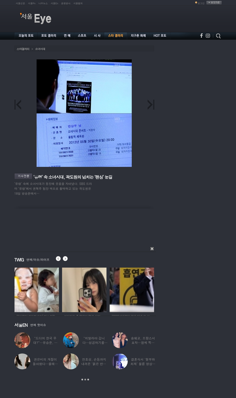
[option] (44, 289)
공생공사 (65, 3)
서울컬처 (78, 3)
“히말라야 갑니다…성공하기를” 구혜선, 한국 (94, 342)
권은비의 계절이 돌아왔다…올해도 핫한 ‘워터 (45, 363)
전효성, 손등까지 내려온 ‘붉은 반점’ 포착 (94, 363)
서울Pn (32, 3)
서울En (54, 3)
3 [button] (88, 379)
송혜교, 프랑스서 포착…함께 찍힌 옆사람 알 (143, 342)
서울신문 (20, 3)
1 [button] (82, 379)
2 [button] (85, 379)
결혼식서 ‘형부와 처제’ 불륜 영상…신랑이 (142, 363)
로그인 (201, 3)
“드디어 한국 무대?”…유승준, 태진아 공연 (45, 342)
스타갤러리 (23, 49)
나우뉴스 (43, 3)
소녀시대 (40, 49)
